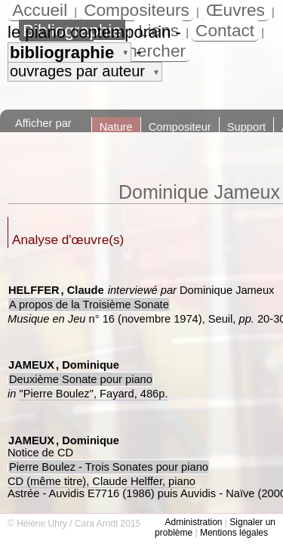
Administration (193, 522)
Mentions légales (234, 532)
